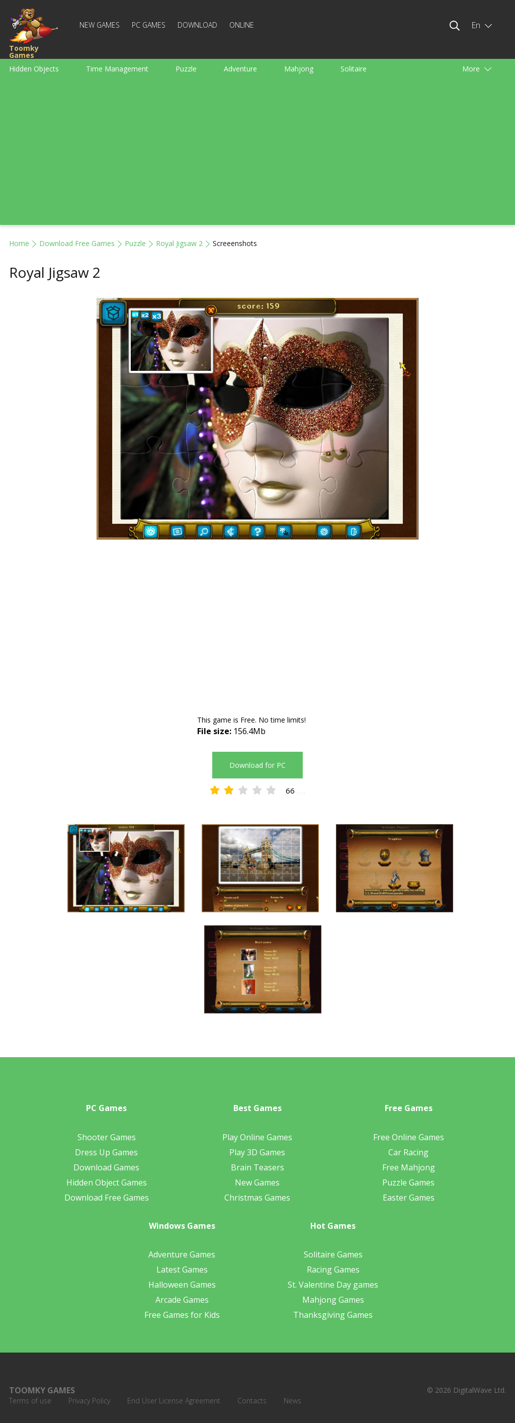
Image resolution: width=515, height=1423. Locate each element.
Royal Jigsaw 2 (179, 243)
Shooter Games (106, 1137)
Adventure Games (181, 1254)
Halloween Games (182, 1284)
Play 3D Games (257, 1152)
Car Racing (408, 1152)
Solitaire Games (333, 1254)
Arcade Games (182, 1299)
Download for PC (257, 765)
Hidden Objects (34, 68)
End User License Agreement (173, 1400)
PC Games (148, 25)
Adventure (240, 68)
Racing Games (333, 1269)
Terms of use (30, 1400)
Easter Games (409, 1197)
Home (19, 243)
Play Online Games (257, 1137)
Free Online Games (408, 1137)
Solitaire (353, 68)
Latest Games (182, 1269)
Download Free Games (77, 243)
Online (241, 25)
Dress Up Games (106, 1152)
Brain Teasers (257, 1167)
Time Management (117, 68)
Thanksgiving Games (333, 1314)
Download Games (106, 1167)
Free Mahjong (408, 1167)
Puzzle (186, 68)
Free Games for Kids (182, 1314)
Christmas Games (257, 1197)
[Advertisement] (257, 154)
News (292, 1400)
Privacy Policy (89, 1400)
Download (197, 25)
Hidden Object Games (106, 1182)
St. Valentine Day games (333, 1284)
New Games (99, 25)
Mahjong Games (333, 1299)
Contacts (252, 1400)
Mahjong (298, 68)
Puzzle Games (408, 1182)
